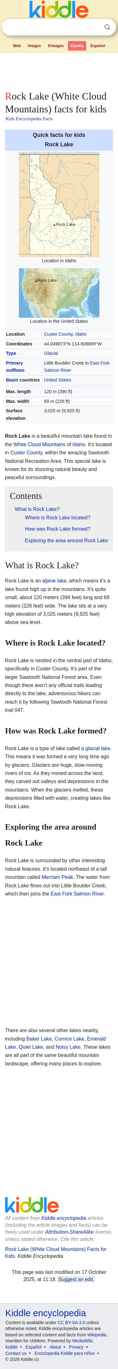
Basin (12, 379)
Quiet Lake (31, 1047)
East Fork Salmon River (77, 893)
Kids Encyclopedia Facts (29, 118)
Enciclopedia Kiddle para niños (64, 1353)
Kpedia (77, 46)
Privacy (76, 1347)
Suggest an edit (75, 1279)
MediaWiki (82, 1340)
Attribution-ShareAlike (69, 1232)
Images (34, 46)
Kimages (56, 46)
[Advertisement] (59, 70)
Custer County (58, 334)
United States (57, 379)
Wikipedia (96, 1334)
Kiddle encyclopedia (64, 1218)
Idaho (81, 334)
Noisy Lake (68, 1047)
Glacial (51, 353)
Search (107, 27)
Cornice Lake (69, 1039)
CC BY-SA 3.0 (71, 1322)
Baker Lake (39, 1039)
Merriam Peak (57, 877)
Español (97, 46)
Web (17, 46)
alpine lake (54, 580)
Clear (94, 27)
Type (11, 353)
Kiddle (11, 1347)
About (55, 1347)
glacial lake (97, 748)
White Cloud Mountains (39, 444)
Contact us (15, 1353)
